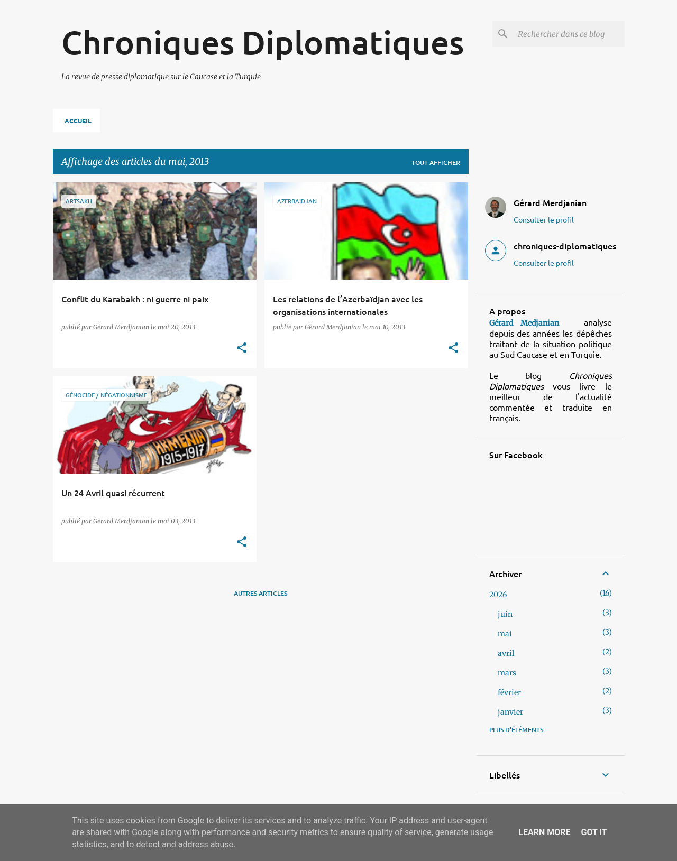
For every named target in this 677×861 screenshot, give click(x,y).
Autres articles (260, 593)
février (509, 692)
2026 (498, 594)
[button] (241, 348)
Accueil (78, 120)
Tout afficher (435, 162)
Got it (594, 832)
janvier (510, 712)
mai (505, 633)
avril (506, 653)
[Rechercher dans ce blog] (569, 34)
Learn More (544, 832)
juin (505, 614)
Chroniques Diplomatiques (262, 42)
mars (507, 673)
